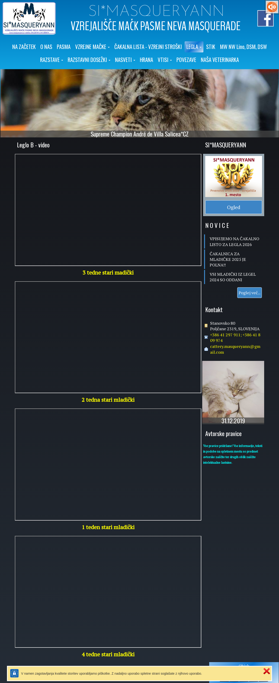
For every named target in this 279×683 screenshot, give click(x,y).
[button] (92, 46)
